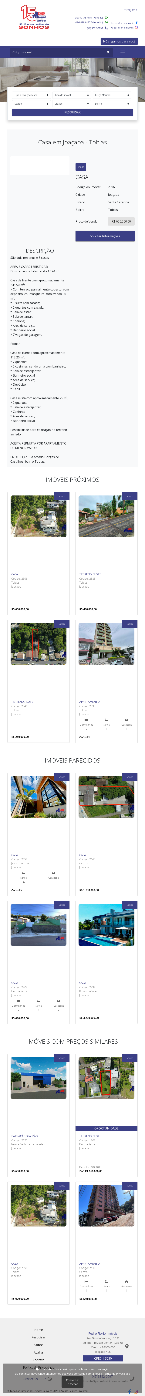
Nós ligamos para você (119, 41)
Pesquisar (72, 112)
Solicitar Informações (105, 236)
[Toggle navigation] (122, 52)
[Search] (61, 52)
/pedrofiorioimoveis (124, 27)
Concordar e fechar (72, 1382)
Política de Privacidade (116, 1373)
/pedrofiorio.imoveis (124, 23)
